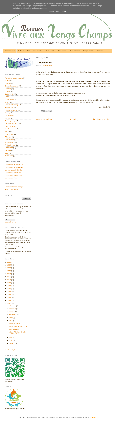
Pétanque (8, 137)
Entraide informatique (12, 105)
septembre (13, 315)
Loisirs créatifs (10, 126)
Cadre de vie (9, 94)
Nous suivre (62, 51)
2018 (9, 285)
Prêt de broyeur (10, 145)
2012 (9, 303)
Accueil (73, 119)
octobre (12, 312)
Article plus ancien (101, 119)
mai (10, 337)
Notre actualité (10, 51)
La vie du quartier (11, 123)
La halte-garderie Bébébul (13, 170)
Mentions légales (10, 350)
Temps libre (9, 156)
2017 (9, 288)
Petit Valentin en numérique (14, 187)
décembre (12, 306)
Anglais (7, 80)
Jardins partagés (10, 121)
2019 (9, 283)
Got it (64, 12)
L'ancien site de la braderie (14, 167)
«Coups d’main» (14, 323)
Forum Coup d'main (11, 189)
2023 (9, 271)
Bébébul (8, 83)
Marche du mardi (10, 129)
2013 (9, 300)
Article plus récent (44, 119)
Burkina (7, 91)
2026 (9, 262)
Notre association (24, 51)
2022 (9, 274)
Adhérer (99, 51)
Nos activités (37, 51)
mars (11, 340)
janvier (11, 343)
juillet (11, 317)
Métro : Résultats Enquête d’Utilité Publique (17, 333)
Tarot (6, 153)
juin (10, 321)
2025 (9, 265)
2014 (9, 297)
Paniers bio (9, 134)
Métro (7, 131)
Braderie (8, 89)
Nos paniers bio (88, 51)
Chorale (7, 97)
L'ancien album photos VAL (14, 164)
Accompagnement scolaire (14, 78)
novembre (12, 309)
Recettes (8, 150)
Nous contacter (74, 51)
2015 (9, 294)
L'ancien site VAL (11, 178)
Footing (7, 113)
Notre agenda (50, 51)
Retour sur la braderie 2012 (18, 326)
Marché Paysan (14, 329)
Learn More (54, 12)
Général (7, 118)
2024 (9, 268)
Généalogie (9, 115)
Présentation (9, 142)
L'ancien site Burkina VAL (13, 175)
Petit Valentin (9, 139)
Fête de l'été (9, 107)
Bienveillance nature (12, 86)
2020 (9, 280)
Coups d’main (47, 65)
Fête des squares (11, 110)
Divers (7, 102)
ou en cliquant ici (10, 222)
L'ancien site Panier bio (13, 172)
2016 (9, 291)
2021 (9, 277)
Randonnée (9, 148)
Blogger (93, 417)
